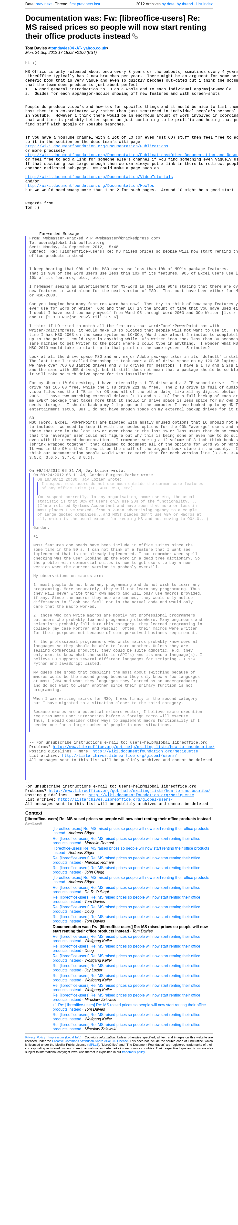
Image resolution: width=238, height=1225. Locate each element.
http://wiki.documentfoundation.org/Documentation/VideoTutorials (99, 203)
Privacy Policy (35, 1203)
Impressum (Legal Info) (65, 1203)
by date (168, 4)
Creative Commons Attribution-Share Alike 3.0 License (90, 1206)
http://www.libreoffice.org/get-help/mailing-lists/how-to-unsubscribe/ (133, 899)
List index (204, 4)
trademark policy (133, 1217)
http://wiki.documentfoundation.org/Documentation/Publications (96, 165)
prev (39, 4)
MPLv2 (93, 1210)
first (73, 4)
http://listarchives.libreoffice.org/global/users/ (119, 910)
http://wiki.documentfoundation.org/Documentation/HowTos (89, 213)
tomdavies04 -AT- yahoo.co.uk (78, 48)
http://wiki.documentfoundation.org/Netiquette (145, 905)
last (97, 4)
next (48, 4)
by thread (185, 4)
